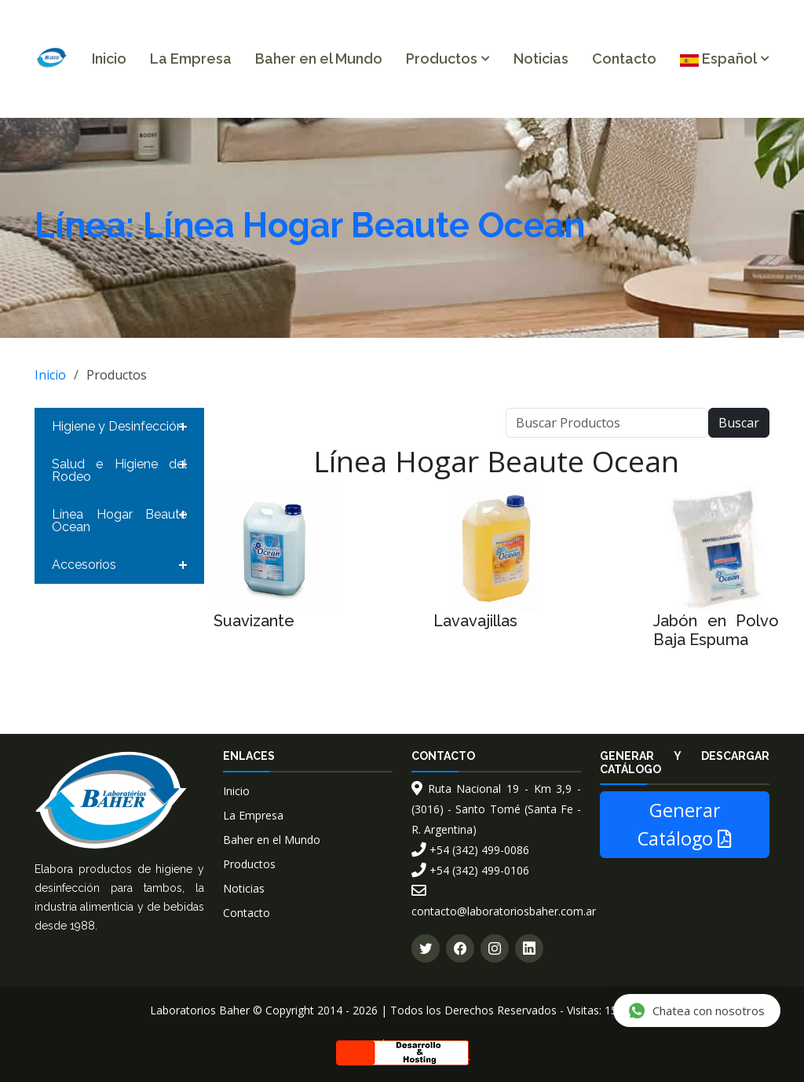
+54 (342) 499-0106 (470, 870)
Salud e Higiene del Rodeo (119, 470)
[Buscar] (607, 423)
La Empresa (191, 58)
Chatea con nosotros (696, 1010)
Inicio (109, 58)
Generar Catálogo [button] (685, 824)
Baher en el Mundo (318, 58)
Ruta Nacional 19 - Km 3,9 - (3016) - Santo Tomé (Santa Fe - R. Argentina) (496, 809)
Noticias (540, 58)
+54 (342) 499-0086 (470, 849)
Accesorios (84, 564)
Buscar (738, 422)
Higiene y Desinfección (118, 426)
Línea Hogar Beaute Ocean (119, 520)
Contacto (624, 58)
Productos (249, 863)
